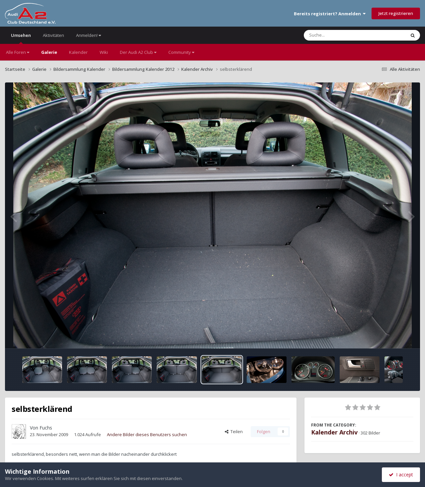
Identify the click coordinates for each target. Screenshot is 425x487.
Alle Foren (17, 52)
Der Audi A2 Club (138, 52)
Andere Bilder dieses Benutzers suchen (147, 434)
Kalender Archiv (334, 432)
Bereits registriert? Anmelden (330, 14)
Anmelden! (88, 35)
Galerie (49, 52)
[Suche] (341, 35)
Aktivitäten (53, 35)
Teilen (234, 431)
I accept (401, 474)
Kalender (78, 52)
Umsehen (21, 38)
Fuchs (46, 428)
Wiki (104, 52)
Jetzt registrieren (396, 13)
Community (181, 52)
